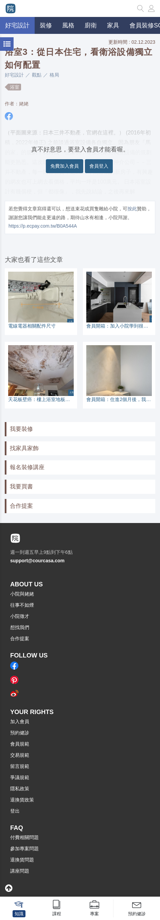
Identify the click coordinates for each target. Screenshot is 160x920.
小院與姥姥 (22, 594)
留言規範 (19, 766)
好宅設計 (14, 75)
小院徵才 (19, 616)
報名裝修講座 (27, 467)
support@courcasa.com (37, 560)
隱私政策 (19, 788)
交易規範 (19, 755)
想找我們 (19, 627)
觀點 (36, 75)
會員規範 (19, 744)
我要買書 (21, 486)
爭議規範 (19, 777)
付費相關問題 (24, 837)
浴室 (14, 87)
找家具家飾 (24, 448)
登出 (15, 811)
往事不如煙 (22, 605)
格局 (54, 75)
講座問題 (19, 871)
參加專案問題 (24, 848)
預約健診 (19, 732)
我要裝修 (21, 429)
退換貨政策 (22, 799)
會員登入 (98, 166)
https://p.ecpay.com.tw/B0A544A (42, 226)
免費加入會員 (64, 166)
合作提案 (21, 506)
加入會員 (19, 721)
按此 (132, 208)
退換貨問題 (22, 859)
